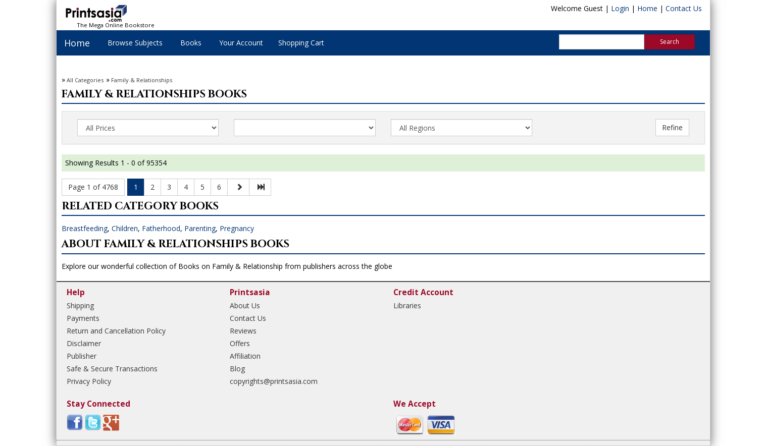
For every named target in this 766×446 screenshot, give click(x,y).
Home (647, 8)
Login (620, 8)
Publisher (81, 356)
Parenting (200, 228)
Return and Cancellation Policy (116, 331)
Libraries (407, 305)
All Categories (85, 80)
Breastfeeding (85, 228)
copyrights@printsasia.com (274, 381)
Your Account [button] (241, 42)
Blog (237, 368)
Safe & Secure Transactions (112, 368)
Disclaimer (84, 343)
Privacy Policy (89, 381)
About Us (245, 305)
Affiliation (245, 356)
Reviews (243, 331)
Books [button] (190, 42)
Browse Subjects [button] (135, 42)
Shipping (80, 305)
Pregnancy (237, 228)
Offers (240, 343)
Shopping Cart (301, 42)
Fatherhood (161, 228)
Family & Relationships (141, 80)
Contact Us (684, 8)
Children (125, 228)
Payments (83, 318)
